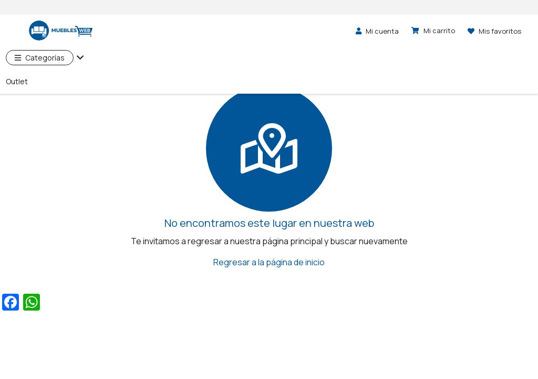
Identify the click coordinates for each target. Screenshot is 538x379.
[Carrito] (433, 30)
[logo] (52, 31)
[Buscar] (302, 30)
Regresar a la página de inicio (269, 262)
